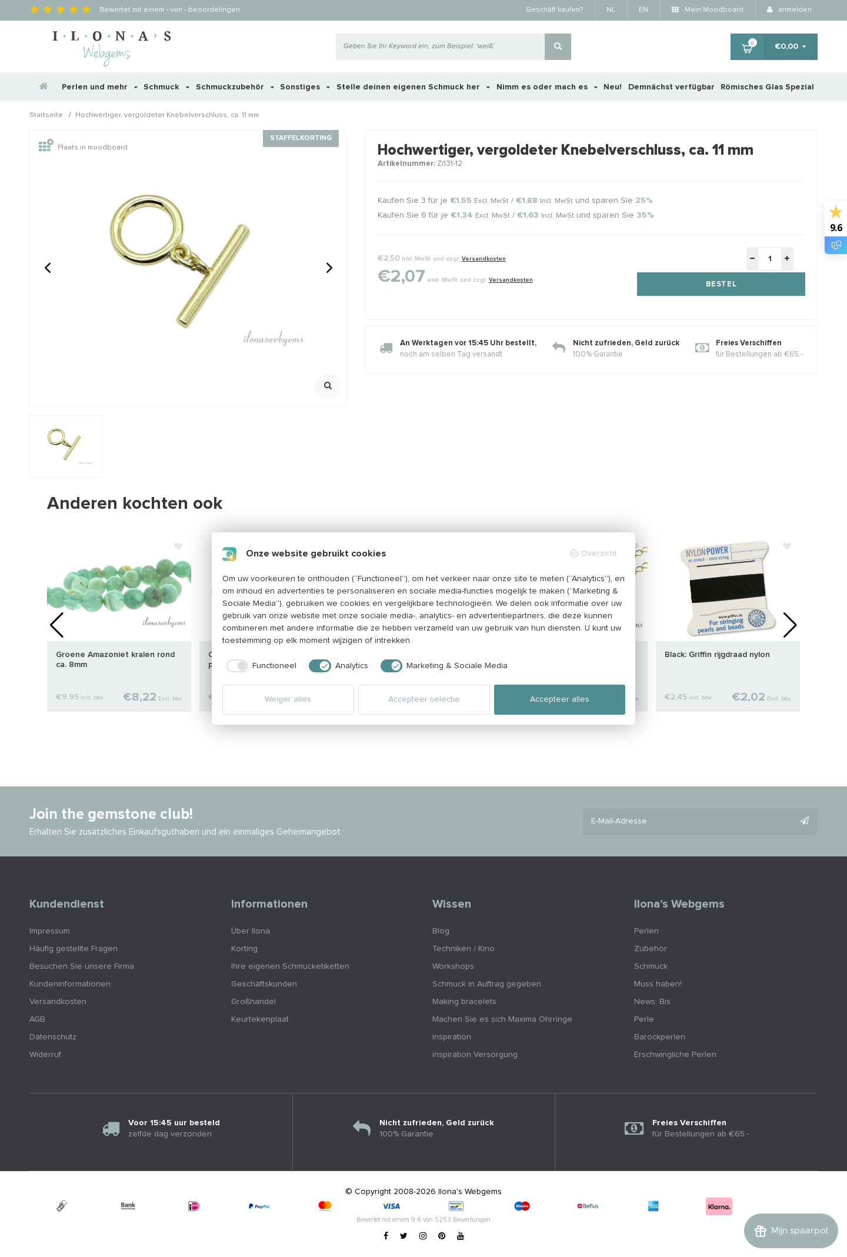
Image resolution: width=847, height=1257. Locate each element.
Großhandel (253, 1002)
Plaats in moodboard (83, 148)
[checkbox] (259, 665)
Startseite (46, 115)
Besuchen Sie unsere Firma (81, 966)
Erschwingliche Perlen (675, 1055)
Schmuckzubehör (235, 87)
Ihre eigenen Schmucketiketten (290, 966)
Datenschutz (52, 1037)
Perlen (646, 931)
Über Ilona (250, 931)
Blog (440, 931)
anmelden (789, 10)
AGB (37, 1019)
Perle (644, 1019)
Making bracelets (464, 1002)
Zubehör (650, 949)
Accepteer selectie (424, 699)
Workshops (453, 966)
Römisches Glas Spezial (767, 87)
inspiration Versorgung (475, 1055)
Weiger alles (288, 699)
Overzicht (593, 553)
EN (643, 10)
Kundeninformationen (70, 984)
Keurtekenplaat (260, 1019)
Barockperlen (659, 1037)
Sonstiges (305, 87)
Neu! (612, 87)
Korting (244, 949)
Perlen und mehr (100, 87)
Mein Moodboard (707, 10)
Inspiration (451, 1037)
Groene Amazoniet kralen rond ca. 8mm (115, 660)
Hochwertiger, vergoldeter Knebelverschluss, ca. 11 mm (167, 115)
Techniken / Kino (463, 949)
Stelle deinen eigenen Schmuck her (413, 87)
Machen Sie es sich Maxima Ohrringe (502, 1019)
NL (610, 10)
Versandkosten (484, 259)
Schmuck (166, 87)
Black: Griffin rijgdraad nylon (717, 655)
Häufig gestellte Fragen (73, 949)
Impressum (49, 931)
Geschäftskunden (264, 984)
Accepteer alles (559, 699)
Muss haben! (658, 984)
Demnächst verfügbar (671, 87)
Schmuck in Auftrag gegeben (486, 984)
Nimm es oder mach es (547, 87)
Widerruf (45, 1055)
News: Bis (652, 1002)
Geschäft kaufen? (554, 10)
